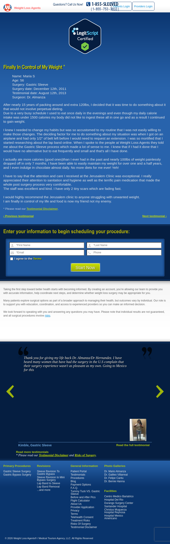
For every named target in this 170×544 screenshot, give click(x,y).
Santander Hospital (115, 506)
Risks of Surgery (85, 455)
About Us (76, 503)
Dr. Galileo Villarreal (116, 474)
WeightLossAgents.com (27, 7)
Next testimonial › (154, 216)
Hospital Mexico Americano (113, 517)
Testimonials (78, 474)
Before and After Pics (83, 497)
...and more (43, 490)
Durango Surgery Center (118, 503)
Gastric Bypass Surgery (17, 474)
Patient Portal (79, 471)
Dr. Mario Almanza (115, 471)
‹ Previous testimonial (18, 216)
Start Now (85, 267)
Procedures (77, 478)
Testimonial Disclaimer (42, 208)
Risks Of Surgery (81, 523)
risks (47, 315)
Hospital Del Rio (113, 499)
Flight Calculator (80, 500)
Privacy (75, 510)
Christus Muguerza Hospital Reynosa (115, 511)
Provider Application (82, 507)
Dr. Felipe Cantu (114, 478)
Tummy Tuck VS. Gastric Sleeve (85, 492)
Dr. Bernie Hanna (114, 481)
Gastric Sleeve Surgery (17, 471)
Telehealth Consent (82, 517)
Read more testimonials (32, 452)
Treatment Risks (80, 520)
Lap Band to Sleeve (48, 483)
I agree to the (26, 258)
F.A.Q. (74, 488)
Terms (37, 258)
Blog (73, 481)
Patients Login (121, 6)
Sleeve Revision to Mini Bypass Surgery (51, 479)
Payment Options (81, 484)
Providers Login (143, 6)
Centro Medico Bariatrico (118, 496)
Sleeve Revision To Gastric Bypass (48, 473)
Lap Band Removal (48, 486)
